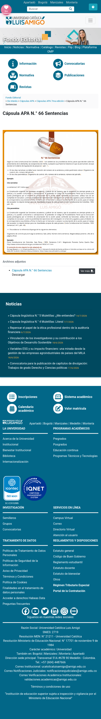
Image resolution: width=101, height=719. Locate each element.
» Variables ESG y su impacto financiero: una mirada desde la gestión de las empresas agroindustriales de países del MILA (46, 353)
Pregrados (59, 438)
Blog (77, 47)
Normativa (32, 47)
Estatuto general (63, 550)
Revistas (60, 47)
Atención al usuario (65, 535)
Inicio (7, 47)
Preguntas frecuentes (16, 604)
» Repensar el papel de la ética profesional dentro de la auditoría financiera (48, 330)
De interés (12, 101)
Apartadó (29, 2)
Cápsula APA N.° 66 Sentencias (32, 270)
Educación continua (65, 450)
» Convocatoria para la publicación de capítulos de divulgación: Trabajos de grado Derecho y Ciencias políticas (48, 365)
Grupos (7, 523)
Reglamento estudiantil (68, 562)
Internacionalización (15, 461)
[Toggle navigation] (90, 20)
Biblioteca (9, 456)
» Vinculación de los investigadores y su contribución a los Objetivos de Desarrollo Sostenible (45, 340)
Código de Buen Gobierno (69, 556)
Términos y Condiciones (18, 576)
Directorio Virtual (64, 529)
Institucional (10, 444)
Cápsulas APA (27, 101)
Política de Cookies (15, 582)
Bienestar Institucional (17, 450)
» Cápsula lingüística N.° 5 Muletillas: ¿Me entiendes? (47, 315)
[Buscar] (70, 9)
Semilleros (9, 518)
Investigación (13, 507)
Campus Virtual (63, 518)
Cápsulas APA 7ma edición (50, 101)
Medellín (75, 423)
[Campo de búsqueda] (47, 9)
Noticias (18, 47)
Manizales (56, 2)
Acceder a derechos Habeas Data (24, 598)
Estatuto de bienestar (66, 573)
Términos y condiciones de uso (50, 686)
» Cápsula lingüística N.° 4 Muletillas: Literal (41, 321)
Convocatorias (12, 529)
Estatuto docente (64, 568)
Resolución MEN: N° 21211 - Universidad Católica (50, 636)
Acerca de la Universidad (18, 438)
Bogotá (42, 2)
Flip (70, 47)
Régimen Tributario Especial (71, 585)
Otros (56, 579)
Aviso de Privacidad (15, 571)
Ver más (87, 271)
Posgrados (60, 444)
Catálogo (47, 47)
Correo (57, 523)
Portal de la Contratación (69, 591)
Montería (72, 2)
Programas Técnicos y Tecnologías (75, 456)
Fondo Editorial (13, 97)
